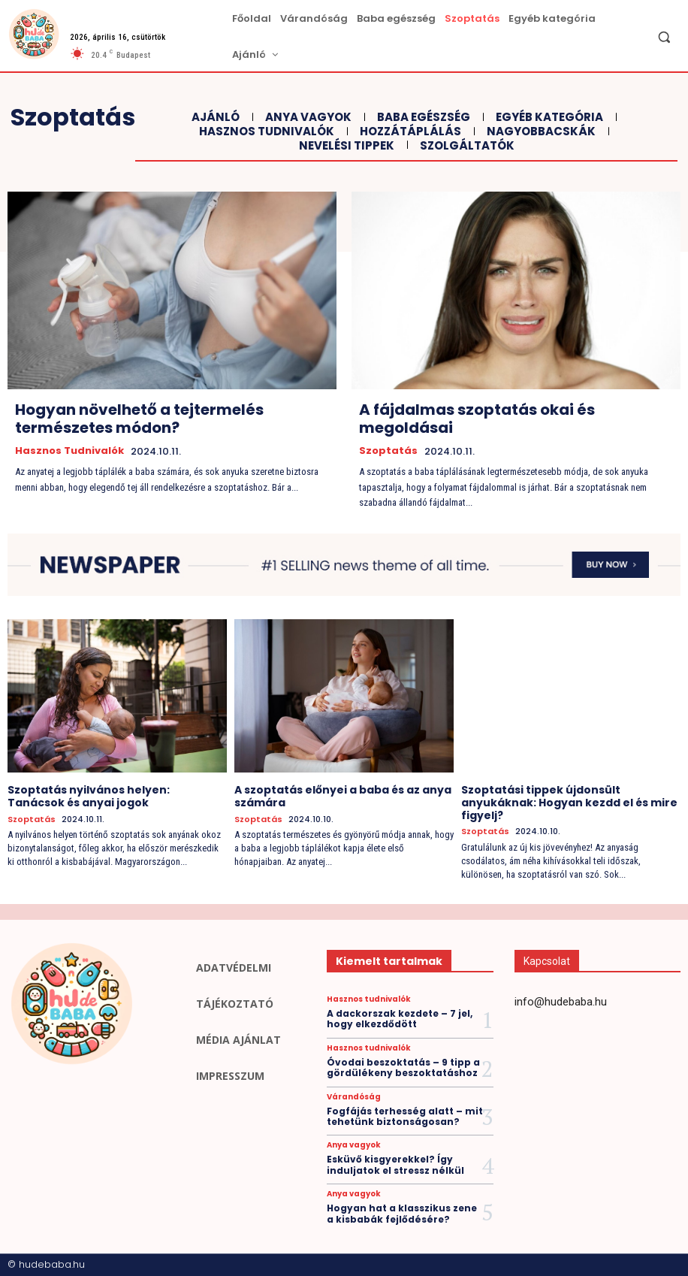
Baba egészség (421, 117)
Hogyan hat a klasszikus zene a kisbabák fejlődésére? (402, 1213)
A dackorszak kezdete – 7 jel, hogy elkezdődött (399, 1018)
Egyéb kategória (547, 117)
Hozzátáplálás (408, 131)
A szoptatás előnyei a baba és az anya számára (342, 796)
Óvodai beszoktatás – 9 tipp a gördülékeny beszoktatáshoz (403, 1067)
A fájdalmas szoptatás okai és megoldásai (477, 418)
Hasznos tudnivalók (264, 131)
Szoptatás (388, 451)
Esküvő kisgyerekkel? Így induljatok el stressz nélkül (395, 1164)
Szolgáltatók (465, 146)
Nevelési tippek (344, 146)
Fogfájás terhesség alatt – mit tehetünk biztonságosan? (405, 1116)
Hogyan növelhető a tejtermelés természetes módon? (139, 418)
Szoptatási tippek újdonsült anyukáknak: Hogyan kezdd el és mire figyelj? (569, 802)
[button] (664, 36)
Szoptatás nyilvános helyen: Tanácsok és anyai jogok (89, 796)
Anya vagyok (306, 117)
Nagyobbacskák (539, 131)
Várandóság (354, 1097)
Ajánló (214, 117)
